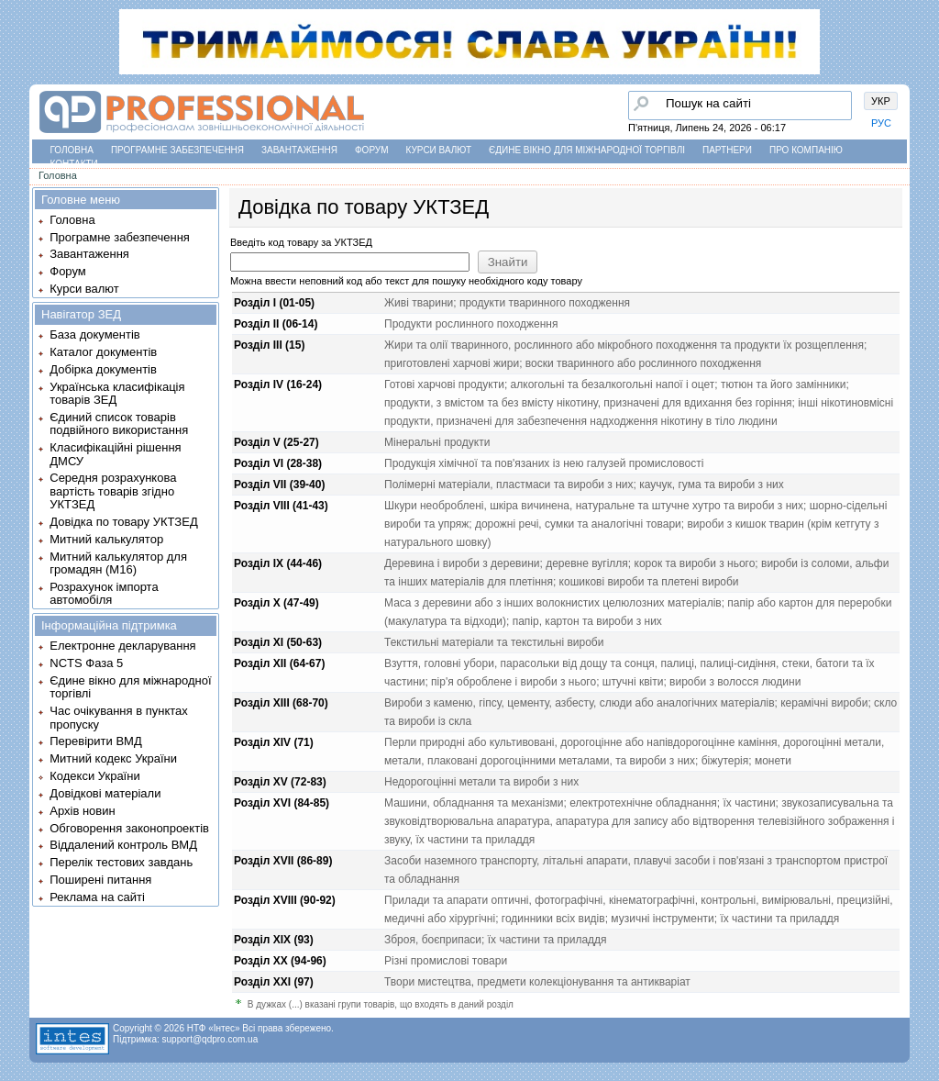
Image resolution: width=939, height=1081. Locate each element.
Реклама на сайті (97, 897)
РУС (881, 122)
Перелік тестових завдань (121, 862)
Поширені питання (100, 879)
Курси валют (438, 150)
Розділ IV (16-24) (278, 384)
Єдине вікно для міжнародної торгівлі (587, 150)
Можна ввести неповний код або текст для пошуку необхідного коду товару (406, 280)
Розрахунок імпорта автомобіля (104, 593)
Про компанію (806, 150)
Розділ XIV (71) (274, 742)
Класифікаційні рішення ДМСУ (115, 453)
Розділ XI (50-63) (278, 642)
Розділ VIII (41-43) (281, 505)
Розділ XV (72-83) (280, 781)
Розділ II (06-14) (275, 324)
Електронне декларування (122, 645)
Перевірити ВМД (95, 741)
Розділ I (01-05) (274, 302)
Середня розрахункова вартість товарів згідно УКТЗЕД (113, 491)
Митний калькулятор (106, 539)
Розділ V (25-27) (276, 442)
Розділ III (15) (269, 345)
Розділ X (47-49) (276, 602)
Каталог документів (103, 352)
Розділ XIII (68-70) (281, 703)
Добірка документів (103, 369)
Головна (72, 150)
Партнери (727, 150)
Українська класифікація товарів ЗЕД (117, 393)
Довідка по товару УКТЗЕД (123, 522)
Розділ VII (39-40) (279, 484)
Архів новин (82, 811)
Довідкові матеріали (105, 793)
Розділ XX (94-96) (280, 960)
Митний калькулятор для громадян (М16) (118, 563)
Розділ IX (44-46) (278, 563)
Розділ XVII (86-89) (283, 860)
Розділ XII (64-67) (279, 663)
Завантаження (299, 150)
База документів (95, 334)
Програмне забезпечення (177, 150)
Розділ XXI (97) (274, 981)
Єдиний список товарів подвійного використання (119, 423)
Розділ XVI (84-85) (281, 803)
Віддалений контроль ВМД (123, 845)
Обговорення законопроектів (129, 828)
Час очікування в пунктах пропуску (119, 717)
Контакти (74, 164)
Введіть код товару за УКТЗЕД (301, 242)
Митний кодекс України (113, 758)
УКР (880, 100)
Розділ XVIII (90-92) (285, 900)
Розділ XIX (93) (274, 939)
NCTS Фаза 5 (86, 663)
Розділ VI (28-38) (278, 463)
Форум (372, 150)
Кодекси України (94, 776)
